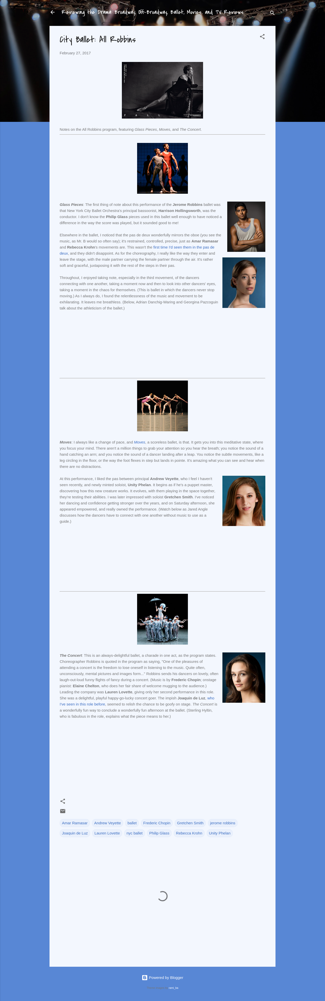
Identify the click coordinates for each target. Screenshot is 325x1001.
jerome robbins (222, 823)
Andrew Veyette (107, 823)
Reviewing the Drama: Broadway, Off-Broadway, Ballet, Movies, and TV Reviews (152, 12)
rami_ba (173, 987)
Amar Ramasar (75, 823)
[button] (262, 37)
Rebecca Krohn (189, 833)
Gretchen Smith (190, 823)
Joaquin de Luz (75, 833)
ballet (132, 823)
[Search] (272, 14)
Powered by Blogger (162, 977)
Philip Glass (159, 833)
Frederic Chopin (156, 823)
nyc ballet (134, 833)
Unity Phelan (220, 833)
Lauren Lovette (107, 833)
